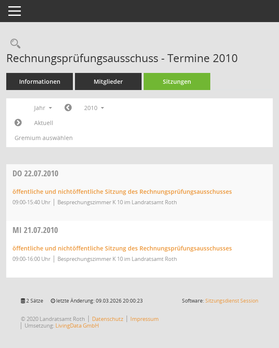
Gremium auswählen (44, 138)
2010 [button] (94, 108)
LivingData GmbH (77, 325)
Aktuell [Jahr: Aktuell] (43, 123)
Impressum (144, 319)
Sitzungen (177, 81)
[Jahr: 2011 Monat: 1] (18, 122)
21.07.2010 (35, 229)
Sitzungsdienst (231, 300)
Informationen (39, 81)
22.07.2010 (35, 173)
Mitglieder (108, 81)
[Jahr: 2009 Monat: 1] (68, 107)
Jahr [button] (43, 108)
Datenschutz (107, 319)
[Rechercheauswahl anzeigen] (13, 44)
